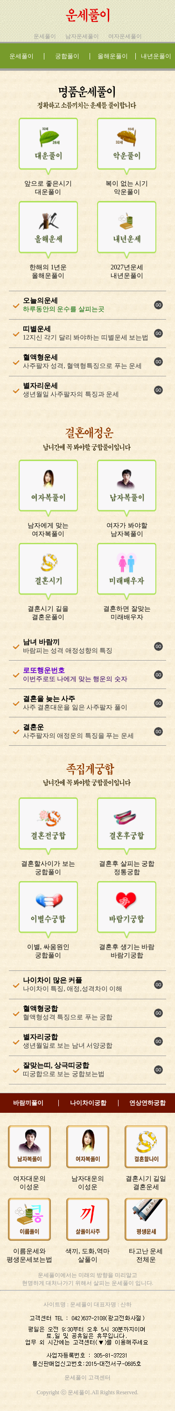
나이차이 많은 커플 (53, 980)
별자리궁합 (40, 1037)
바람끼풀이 (28, 1102)
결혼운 (33, 727)
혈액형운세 (40, 357)
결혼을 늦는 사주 (49, 698)
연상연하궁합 (147, 1102)
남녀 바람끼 (41, 642)
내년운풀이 (156, 56)
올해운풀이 (113, 56)
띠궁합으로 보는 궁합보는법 (64, 1073)
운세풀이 (45, 36)
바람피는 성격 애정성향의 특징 (68, 650)
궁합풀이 (67, 56)
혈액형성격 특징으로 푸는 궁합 (68, 1017)
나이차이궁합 (88, 1102)
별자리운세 (40, 385)
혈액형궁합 (40, 1008)
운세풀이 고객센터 (87, 1377)
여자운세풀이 (125, 36)
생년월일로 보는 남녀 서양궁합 (68, 1045)
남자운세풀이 (82, 36)
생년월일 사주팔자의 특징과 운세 (71, 394)
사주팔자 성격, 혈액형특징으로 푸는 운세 (82, 365)
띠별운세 (37, 329)
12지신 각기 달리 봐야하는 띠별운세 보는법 (86, 337)
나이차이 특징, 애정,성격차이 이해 (73, 988)
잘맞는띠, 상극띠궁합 (56, 1065)
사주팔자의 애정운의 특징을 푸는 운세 (78, 735)
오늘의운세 (40, 300)
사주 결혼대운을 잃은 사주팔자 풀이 (75, 707)
